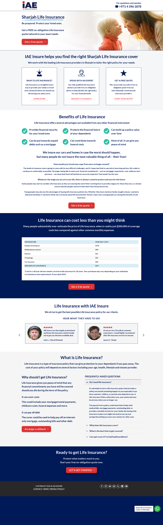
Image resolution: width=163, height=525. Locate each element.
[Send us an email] (114, 486)
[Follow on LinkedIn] (122, 486)
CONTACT (37, 489)
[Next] (143, 335)
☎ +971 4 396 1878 (128, 6)
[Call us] (118, 486)
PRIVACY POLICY (57, 489)
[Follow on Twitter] (110, 486)
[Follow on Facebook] (102, 486)
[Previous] (20, 335)
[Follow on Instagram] (106, 486)
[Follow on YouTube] (126, 486)
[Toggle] (87, 382)
